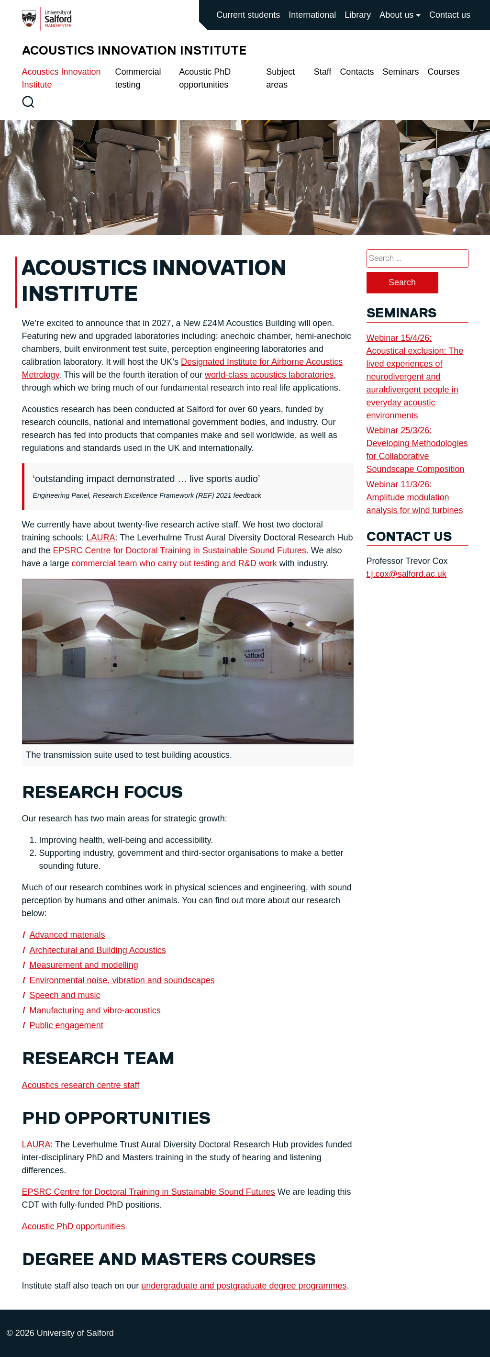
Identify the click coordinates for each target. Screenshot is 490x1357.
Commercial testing (138, 78)
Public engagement (66, 1025)
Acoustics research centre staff (81, 1085)
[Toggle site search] (28, 102)
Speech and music (65, 995)
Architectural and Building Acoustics (98, 950)
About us (396, 15)
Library (358, 15)
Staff (323, 72)
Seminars (400, 72)
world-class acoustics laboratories (269, 375)
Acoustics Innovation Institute (61, 78)
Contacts (357, 72)
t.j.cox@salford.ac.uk (406, 574)
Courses (443, 72)
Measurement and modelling (84, 965)
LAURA (101, 537)
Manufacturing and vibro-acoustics (95, 1010)
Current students (248, 15)
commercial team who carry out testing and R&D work (174, 563)
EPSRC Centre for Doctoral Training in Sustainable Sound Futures (179, 550)
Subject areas (280, 78)
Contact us (449, 15)
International (312, 15)
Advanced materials (67, 935)
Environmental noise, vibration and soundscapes (122, 980)
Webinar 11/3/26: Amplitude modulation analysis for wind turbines (415, 497)
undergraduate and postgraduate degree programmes (243, 1285)
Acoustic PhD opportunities (205, 78)
